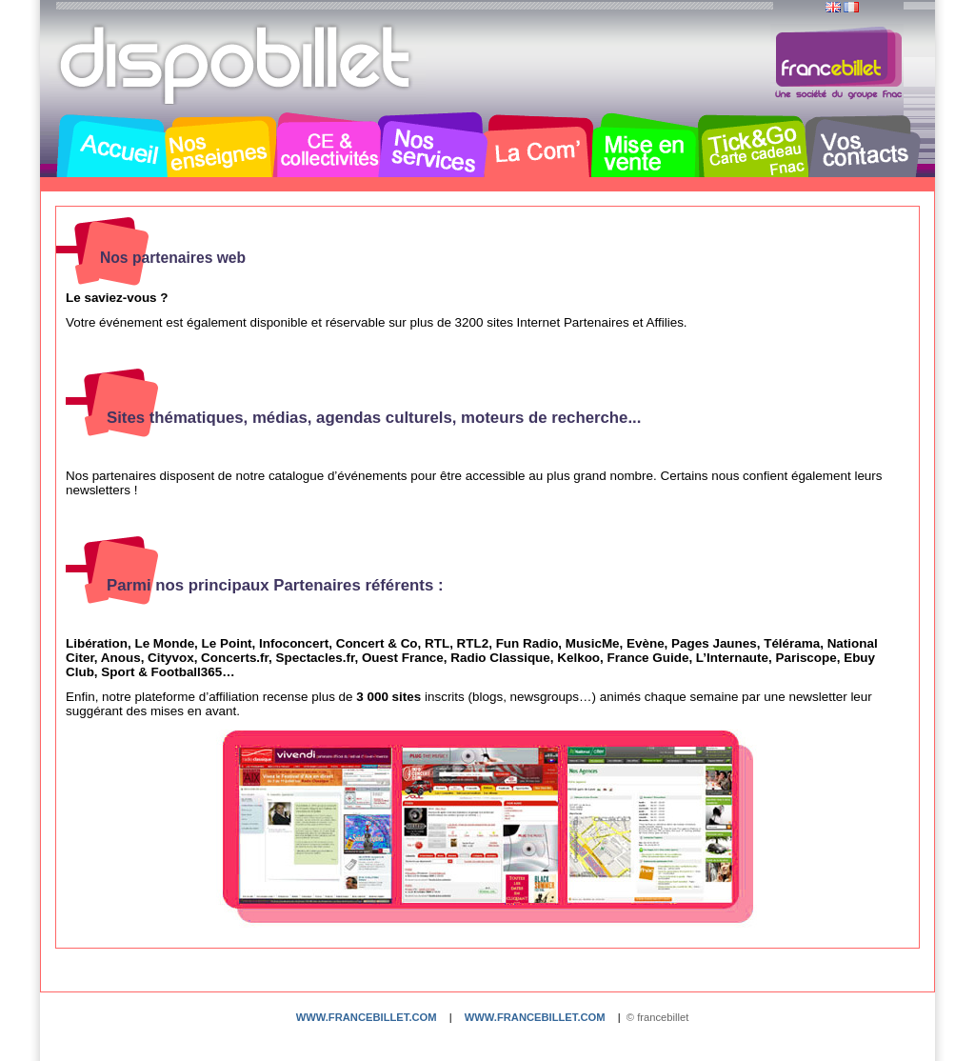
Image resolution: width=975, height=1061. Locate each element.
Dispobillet (237, 65)
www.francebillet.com (366, 1017)
